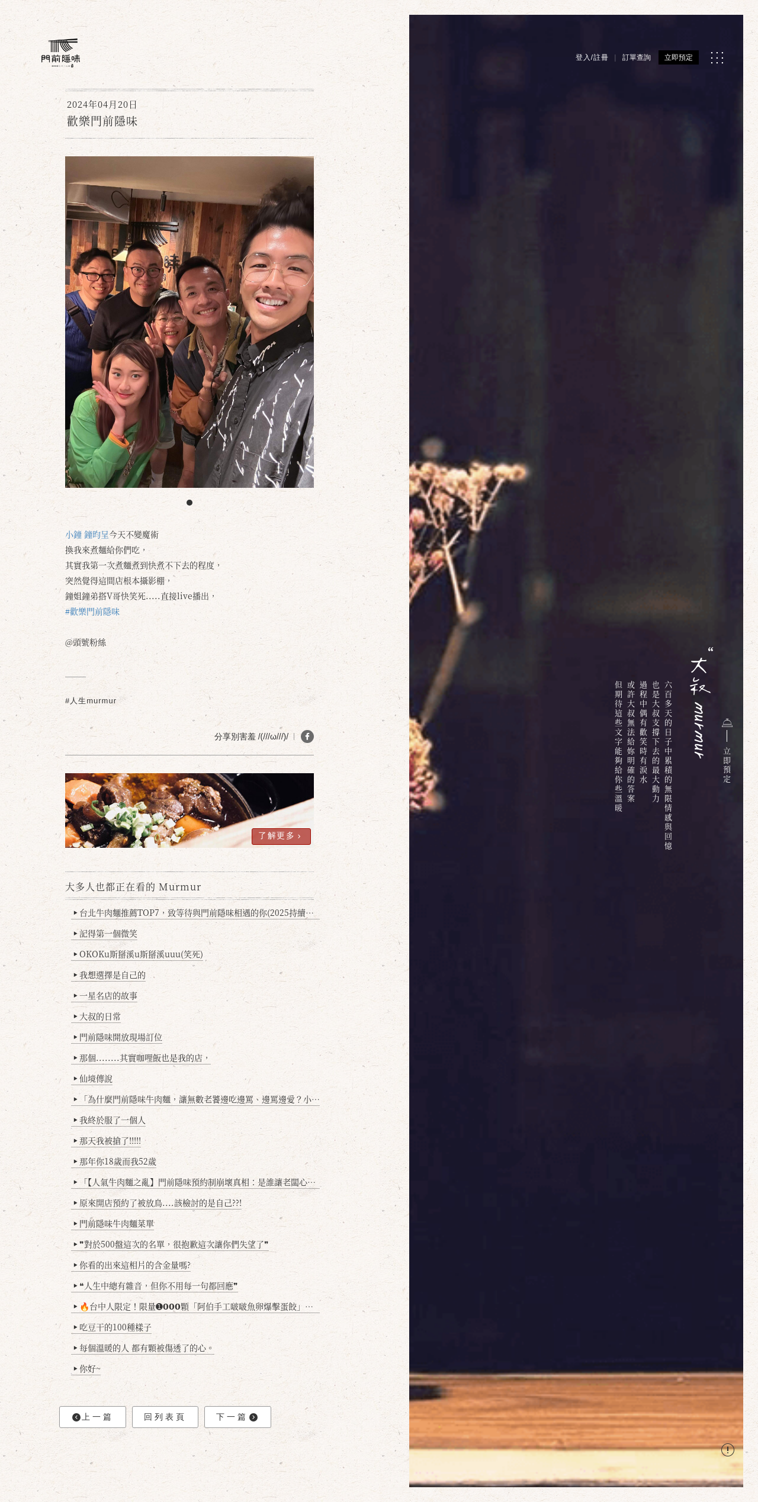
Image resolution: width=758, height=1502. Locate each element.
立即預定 (678, 57)
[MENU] (716, 57)
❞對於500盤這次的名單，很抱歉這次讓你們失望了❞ (171, 1244)
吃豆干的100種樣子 (112, 1327)
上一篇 (93, 1417)
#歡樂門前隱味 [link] (92, 611)
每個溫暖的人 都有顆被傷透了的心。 (144, 1347)
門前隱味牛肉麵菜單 (114, 1223)
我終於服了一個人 (109, 1119)
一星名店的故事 (105, 995)
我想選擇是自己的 (109, 974)
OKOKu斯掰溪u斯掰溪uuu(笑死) (138, 954)
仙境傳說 (93, 1078)
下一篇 (237, 1417)
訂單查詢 (636, 57)
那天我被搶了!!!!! (107, 1140)
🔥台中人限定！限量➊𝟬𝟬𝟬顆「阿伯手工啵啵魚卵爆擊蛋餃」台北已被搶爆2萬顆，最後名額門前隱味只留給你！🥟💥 (196, 1306)
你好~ (87, 1368)
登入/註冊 (592, 57)
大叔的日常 (97, 1016)
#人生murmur (91, 700)
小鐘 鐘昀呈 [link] (87, 534)
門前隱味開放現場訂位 (118, 1037)
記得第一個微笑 (105, 933)
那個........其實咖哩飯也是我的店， (142, 1057)
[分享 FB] (307, 736)
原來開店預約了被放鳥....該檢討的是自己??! (157, 1202)
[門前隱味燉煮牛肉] (60, 52)
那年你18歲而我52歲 (115, 1161)
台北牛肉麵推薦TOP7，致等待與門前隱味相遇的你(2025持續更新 (196, 912)
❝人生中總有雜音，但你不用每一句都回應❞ (156, 1285)
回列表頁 (165, 1416)
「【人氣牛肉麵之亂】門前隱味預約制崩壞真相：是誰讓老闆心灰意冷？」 (196, 1182)
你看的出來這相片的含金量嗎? (132, 1265)
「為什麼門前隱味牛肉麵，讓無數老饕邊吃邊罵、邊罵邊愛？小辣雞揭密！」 (196, 1099)
